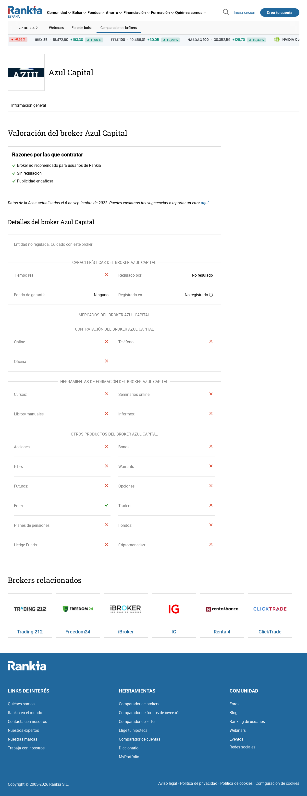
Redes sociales (242, 747)
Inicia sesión (244, 12)
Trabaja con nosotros (26, 748)
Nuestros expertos (23, 730)
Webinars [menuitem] (56, 27)
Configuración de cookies (277, 783)
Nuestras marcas (22, 739)
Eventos (236, 739)
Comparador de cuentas (139, 739)
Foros (234, 703)
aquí (205, 202)
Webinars (238, 730)
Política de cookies (236, 783)
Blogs (234, 712)
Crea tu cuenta (280, 12)
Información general (28, 105)
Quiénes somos (21, 703)
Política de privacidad (198, 783)
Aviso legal (167, 783)
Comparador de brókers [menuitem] (118, 27)
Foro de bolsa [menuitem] (82, 27)
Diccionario (128, 748)
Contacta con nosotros (27, 721)
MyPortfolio (129, 756)
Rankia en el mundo (25, 712)
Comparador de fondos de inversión (150, 712)
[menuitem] (59, 12)
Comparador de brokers (139, 703)
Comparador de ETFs (137, 721)
